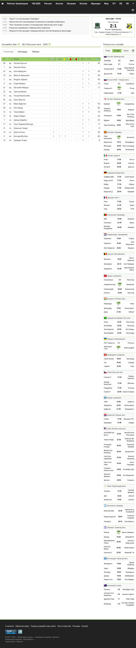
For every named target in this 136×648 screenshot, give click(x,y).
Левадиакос (129, 409)
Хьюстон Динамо (107, 475)
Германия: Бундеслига (115, 173)
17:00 (119, 69)
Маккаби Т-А (129, 552)
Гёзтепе (107, 293)
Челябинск (130, 84)
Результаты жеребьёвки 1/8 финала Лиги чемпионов (29, 28)
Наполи (131, 163)
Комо (106, 159)
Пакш (132, 304)
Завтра (126, 51)
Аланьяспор (129, 289)
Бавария (131, 192)
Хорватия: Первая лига (116, 415)
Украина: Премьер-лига (116, 339)
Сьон (132, 366)
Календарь (22, 52)
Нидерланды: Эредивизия (117, 235)
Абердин (131, 568)
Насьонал (107, 223)
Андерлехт (108, 269)
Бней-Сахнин (129, 548)
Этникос (107, 491)
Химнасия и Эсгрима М (129, 511)
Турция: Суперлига (114, 276)
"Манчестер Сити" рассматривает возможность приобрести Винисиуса (37, 22)
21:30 (119, 312)
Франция (95, 3)
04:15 (120, 521)
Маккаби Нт (129, 537)
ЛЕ (120, 3)
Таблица (35, 52)
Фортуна (131, 248)
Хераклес (107, 243)
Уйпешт (131, 312)
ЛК (127, 3)
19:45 (119, 423)
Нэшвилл (130, 480)
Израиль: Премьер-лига (116, 527)
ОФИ (105, 402)
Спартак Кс (108, 88)
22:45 (119, 167)
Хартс (106, 568)
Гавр (105, 209)
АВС (105, 219)
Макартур (107, 604)
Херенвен (107, 238)
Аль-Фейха (108, 326)
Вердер (106, 188)
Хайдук (131, 423)
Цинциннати (129, 452)
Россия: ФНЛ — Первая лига (118, 80)
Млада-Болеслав (107, 383)
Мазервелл (108, 564)
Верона (106, 163)
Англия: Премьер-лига (115, 99)
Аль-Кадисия (109, 329)
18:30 (119, 219)
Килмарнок (130, 572)
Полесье (131, 343)
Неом (106, 322)
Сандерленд (129, 104)
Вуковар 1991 (129, 419)
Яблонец (131, 383)
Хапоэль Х (108, 552)
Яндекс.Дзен (10, 642)
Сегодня (117, 51)
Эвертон (131, 110)
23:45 (120, 511)
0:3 (120, 280)
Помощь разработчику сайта (43, 626)
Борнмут (107, 104)
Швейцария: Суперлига (116, 355)
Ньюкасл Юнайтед (107, 110)
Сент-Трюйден (129, 264)
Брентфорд (130, 120)
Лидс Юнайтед (109, 125)
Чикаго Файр (108, 440)
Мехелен (107, 259)
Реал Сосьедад (128, 146)
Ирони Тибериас (128, 532)
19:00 (119, 202)
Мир (106, 3)
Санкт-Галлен (109, 359)
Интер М (107, 167)
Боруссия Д (108, 192)
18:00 (119, 110)
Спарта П (107, 392)
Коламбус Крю (128, 469)
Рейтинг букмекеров (17, 3)
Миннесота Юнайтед (108, 452)
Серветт (107, 366)
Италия (83, 3)
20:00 (119, 163)
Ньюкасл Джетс (128, 594)
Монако (107, 205)
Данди (106, 576)
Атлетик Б (130, 137)
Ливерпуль (108, 116)
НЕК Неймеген (109, 248)
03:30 (119, 457)
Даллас (107, 480)
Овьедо (107, 150)
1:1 (119, 599)
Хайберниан (129, 576)
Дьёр (106, 312)
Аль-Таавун (130, 329)
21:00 (119, 205)
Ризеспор (130, 280)
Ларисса (131, 402)
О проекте (9, 626)
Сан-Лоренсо (129, 521)
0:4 (119, 604)
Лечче (131, 159)
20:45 (119, 243)
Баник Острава (128, 392)
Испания (71, 3)
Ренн (106, 202)
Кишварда (108, 304)
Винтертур (130, 359)
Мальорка (107, 146)
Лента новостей (64, 626)
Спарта (131, 238)
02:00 (120, 517)
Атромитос (108, 405)
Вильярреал (129, 142)
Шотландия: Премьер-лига (117, 559)
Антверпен (108, 264)
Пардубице (108, 388)
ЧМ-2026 (36, 3)
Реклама (76, 626)
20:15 (119, 264)
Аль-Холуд (130, 322)
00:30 (119, 446)
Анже (132, 205)
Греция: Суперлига (114, 398)
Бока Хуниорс (109, 511)
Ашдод (106, 537)
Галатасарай (108, 289)
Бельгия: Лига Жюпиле (116, 254)
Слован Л (107, 377)
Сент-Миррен (129, 579)
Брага (132, 223)
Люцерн (131, 363)
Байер (106, 184)
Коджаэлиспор (109, 284)
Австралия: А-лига (114, 585)
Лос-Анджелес (128, 475)
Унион (131, 180)
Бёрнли (106, 120)
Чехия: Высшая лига (115, 372)
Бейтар (106, 532)
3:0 (119, 589)
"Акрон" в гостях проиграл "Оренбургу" (24, 19)
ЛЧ (114, 3)
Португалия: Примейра (116, 215)
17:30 (119, 93)
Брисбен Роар (109, 599)
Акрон (132, 61)
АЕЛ (105, 496)
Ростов (118, 19)
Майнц (131, 184)
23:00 (119, 150)
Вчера (107, 51)
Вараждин (108, 423)
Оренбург (107, 61)
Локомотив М (109, 69)
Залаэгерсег (129, 308)
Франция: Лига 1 (113, 198)
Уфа (132, 93)
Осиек (106, 419)
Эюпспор (130, 293)
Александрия (129, 348)
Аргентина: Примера (115, 506)
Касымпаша (108, 280)
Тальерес (107, 521)
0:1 (119, 84)
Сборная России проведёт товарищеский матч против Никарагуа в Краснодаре (40, 31)
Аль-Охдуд (130, 333)
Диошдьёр (108, 308)
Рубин (132, 74)
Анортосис (108, 500)
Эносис (131, 500)
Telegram (19, 642)
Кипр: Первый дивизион (116, 486)
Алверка (131, 227)
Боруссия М (108, 180)
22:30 (119, 366)
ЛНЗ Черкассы (109, 343)
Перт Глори (130, 599)
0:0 (119, 594)
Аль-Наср (130, 326)
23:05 (119, 209)
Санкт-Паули (129, 177)
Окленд (107, 589)
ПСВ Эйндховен (130, 243)
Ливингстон (108, 579)
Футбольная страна (25, 637)
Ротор (132, 88)
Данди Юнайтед (130, 564)
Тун (105, 363)
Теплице (131, 388)
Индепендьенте (110, 517)
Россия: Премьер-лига (113, 30)
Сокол (106, 84)
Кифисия (107, 409)
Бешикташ (130, 284)
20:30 (119, 125)
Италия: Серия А (113, 156)
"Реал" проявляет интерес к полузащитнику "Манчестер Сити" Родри (36, 25)
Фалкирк (107, 572)
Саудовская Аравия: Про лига (118, 318)
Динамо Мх (108, 74)
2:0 (119, 61)
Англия (59, 3)
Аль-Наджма (108, 333)
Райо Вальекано (108, 137)
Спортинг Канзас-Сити (108, 469)
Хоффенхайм (109, 177)
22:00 (119, 322)
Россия (48, 3)
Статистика (8, 52)
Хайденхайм (129, 188)
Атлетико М (130, 150)
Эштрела (131, 219)
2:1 (119, 64)
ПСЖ (132, 209)
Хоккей (85, 626)
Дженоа (131, 167)
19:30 (119, 74)
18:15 (119, 142)
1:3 (118, 343)
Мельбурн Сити (128, 589)
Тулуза (131, 202)
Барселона (108, 142)
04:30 (119, 469)
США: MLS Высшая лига (116, 429)
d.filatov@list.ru (28, 639)
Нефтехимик (108, 93)
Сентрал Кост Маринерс (109, 594)
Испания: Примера (114, 132)
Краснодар (110, 19)
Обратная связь (22, 626)
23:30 (119, 227)
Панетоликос (129, 405)
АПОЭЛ (131, 496)
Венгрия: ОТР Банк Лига (116, 299)
